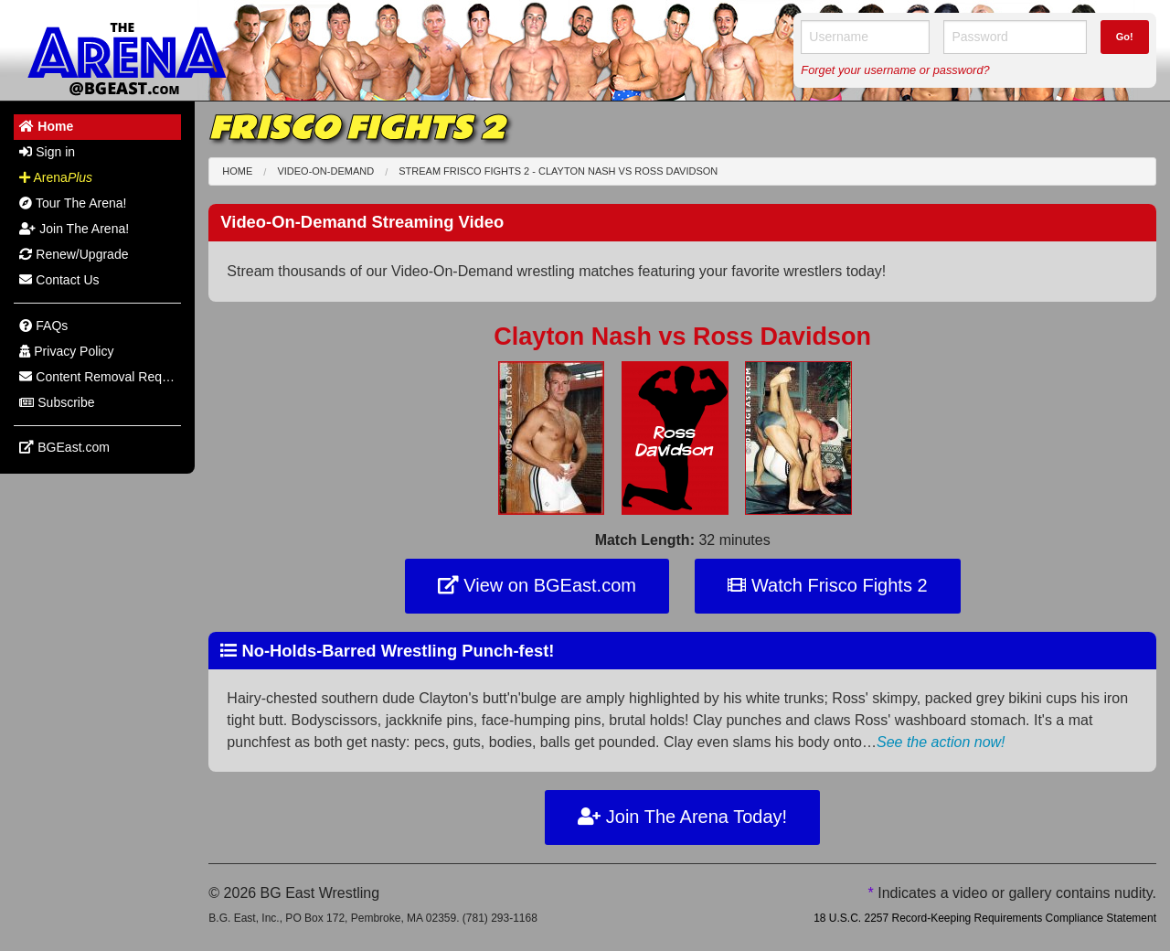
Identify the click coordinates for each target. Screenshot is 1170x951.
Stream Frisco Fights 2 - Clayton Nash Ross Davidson (558, 171)
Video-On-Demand (325, 171)
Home (237, 171)
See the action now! (941, 742)
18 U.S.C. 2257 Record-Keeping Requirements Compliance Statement (985, 918)
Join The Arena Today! (682, 817)
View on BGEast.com (537, 585)
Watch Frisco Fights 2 (827, 585)
